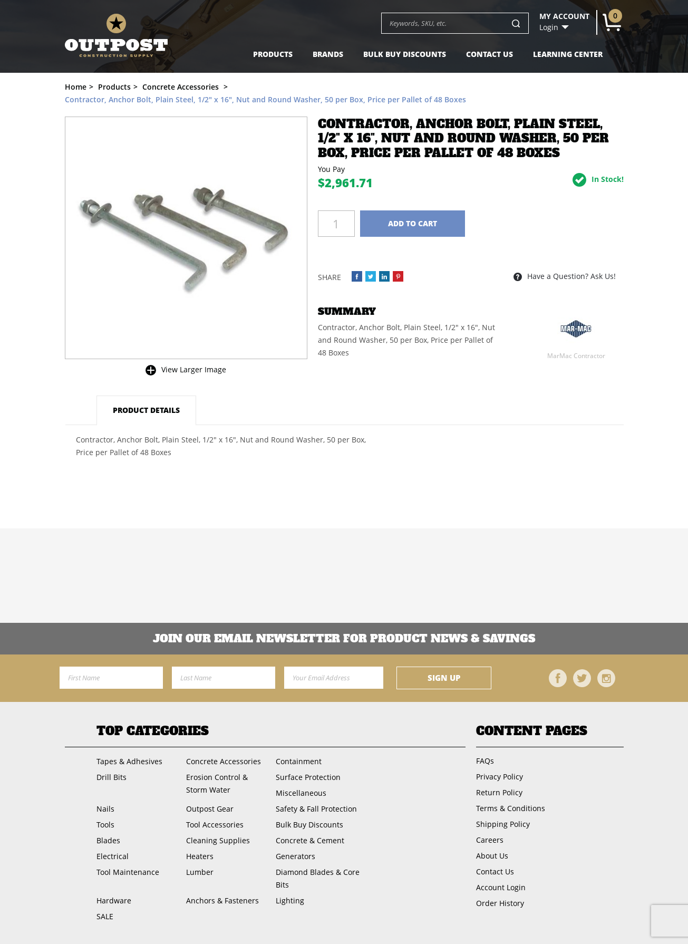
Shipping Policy (503, 824)
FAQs (485, 761)
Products (273, 54)
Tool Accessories (215, 825)
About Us (492, 856)
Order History (500, 903)
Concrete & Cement (310, 840)
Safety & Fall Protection (316, 809)
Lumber (200, 872)
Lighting (290, 900)
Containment (299, 761)
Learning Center (568, 54)
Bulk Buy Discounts (404, 54)
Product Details (146, 410)
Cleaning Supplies (218, 840)
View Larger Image (193, 369)
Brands (328, 54)
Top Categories (152, 731)
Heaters (200, 856)
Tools (105, 825)
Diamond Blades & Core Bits (318, 878)
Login (548, 27)
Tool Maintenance (127, 872)
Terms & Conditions (510, 808)
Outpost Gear (210, 809)
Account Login (501, 887)
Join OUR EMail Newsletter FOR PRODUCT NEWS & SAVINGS (344, 638)
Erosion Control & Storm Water (217, 783)
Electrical (112, 856)
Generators (295, 856)
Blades (108, 840)
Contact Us (489, 54)
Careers (489, 840)
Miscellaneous (301, 793)
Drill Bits (111, 777)
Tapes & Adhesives (129, 761)
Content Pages (531, 731)
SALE (104, 916)
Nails (105, 809)
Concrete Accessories (223, 761)
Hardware (113, 900)
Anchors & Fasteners (222, 900)
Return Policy (499, 792)
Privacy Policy (499, 777)
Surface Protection (308, 777)
